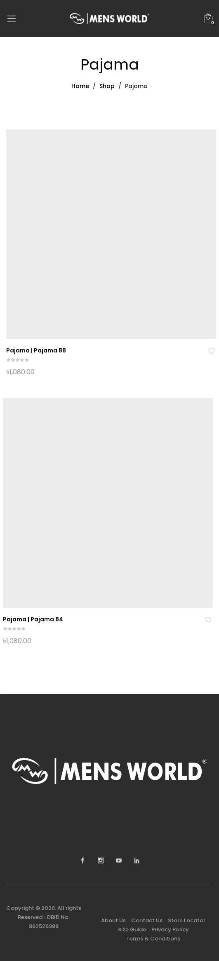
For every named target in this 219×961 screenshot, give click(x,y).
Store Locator (186, 920)
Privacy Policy (170, 929)
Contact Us (146, 920)
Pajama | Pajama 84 (33, 619)
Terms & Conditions (153, 938)
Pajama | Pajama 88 (36, 350)
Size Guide (132, 929)
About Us (113, 920)
